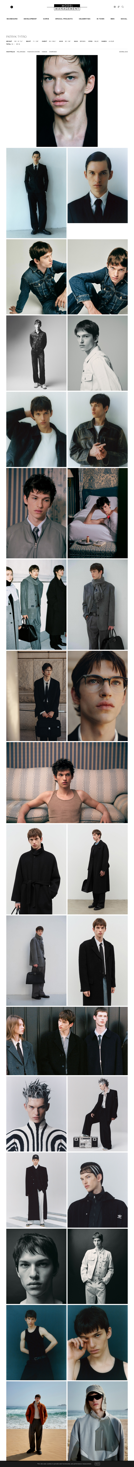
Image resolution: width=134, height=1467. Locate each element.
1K (18, 44)
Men (113, 19)
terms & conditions (14, 1398)
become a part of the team (66, 1402)
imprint (9, 1402)
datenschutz (11, 1400)
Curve (46, 19)
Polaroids (21, 52)
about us (58, 1398)
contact (9, 1396)
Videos (44, 52)
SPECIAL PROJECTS (64, 19)
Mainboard (12, 19)
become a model (61, 1400)
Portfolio (10, 52)
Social (124, 19)
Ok (127, 1410)
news (57, 1396)
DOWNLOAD (123, 52)
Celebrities (84, 19)
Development (30, 19)
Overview (53, 52)
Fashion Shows (33, 52)
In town (100, 19)
